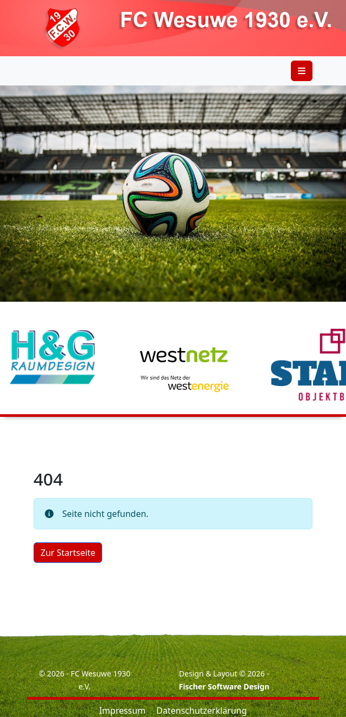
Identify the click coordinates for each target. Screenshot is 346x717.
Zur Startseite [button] (68, 553)
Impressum (122, 710)
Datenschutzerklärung (201, 710)
